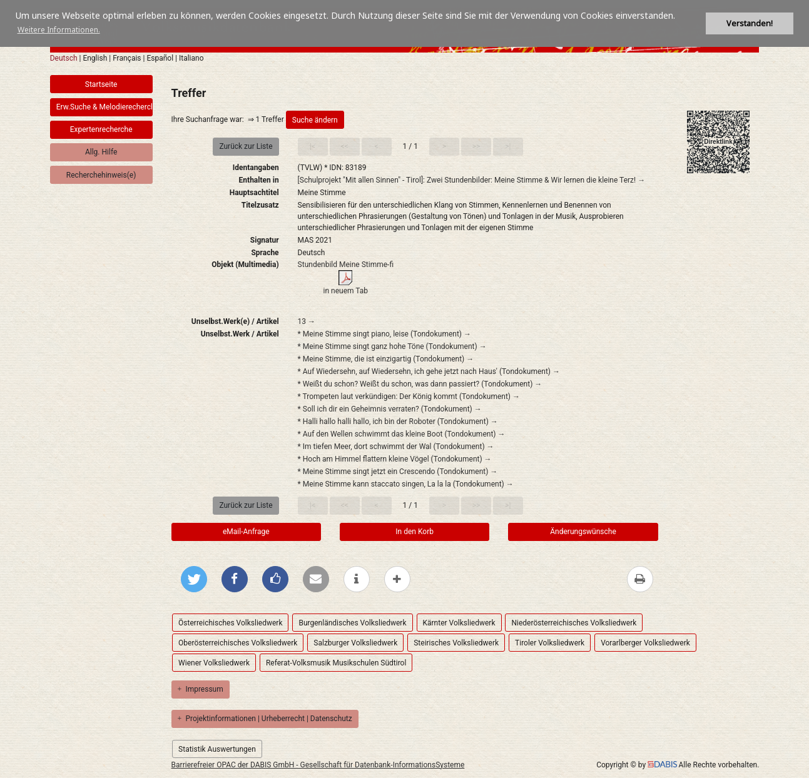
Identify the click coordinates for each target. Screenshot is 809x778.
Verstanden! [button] (749, 23)
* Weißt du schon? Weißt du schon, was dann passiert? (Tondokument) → (420, 384)
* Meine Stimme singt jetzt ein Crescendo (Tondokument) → (398, 471)
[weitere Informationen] (356, 579)
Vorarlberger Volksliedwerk (645, 643)
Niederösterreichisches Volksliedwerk (573, 623)
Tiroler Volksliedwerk (549, 643)
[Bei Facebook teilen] (234, 579)
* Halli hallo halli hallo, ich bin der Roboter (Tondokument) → (398, 421)
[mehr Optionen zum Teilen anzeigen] (397, 579)
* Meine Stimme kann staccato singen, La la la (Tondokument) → (406, 484)
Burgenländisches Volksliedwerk (352, 623)
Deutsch (64, 58)
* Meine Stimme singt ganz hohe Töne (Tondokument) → (392, 346)
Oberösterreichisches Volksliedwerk (237, 643)
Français (127, 58)
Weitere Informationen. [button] (59, 29)
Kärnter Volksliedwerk (459, 623)
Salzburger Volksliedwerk (355, 643)
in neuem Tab (346, 290)
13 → (306, 321)
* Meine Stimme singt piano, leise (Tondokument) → (384, 334)
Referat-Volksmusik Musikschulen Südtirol (336, 663)
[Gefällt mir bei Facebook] (275, 579)
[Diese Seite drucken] (640, 579)
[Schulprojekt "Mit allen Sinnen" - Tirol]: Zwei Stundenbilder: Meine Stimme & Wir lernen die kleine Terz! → (472, 180)
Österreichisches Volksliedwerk (230, 623)
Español (159, 58)
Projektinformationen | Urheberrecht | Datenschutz (265, 718)
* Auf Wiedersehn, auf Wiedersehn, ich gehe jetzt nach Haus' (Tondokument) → (429, 371)
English (95, 58)
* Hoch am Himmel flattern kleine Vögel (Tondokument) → (395, 459)
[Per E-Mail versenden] (316, 579)
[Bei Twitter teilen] (194, 579)
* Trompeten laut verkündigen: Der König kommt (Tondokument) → (409, 396)
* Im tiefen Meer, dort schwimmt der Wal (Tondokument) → (396, 446)
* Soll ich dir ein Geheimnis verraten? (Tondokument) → (390, 409)
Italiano (191, 58)
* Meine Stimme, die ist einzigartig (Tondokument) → (386, 359)
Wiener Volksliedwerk (214, 663)
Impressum (200, 689)
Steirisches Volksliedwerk (456, 643)
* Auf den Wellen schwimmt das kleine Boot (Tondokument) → (402, 434)
